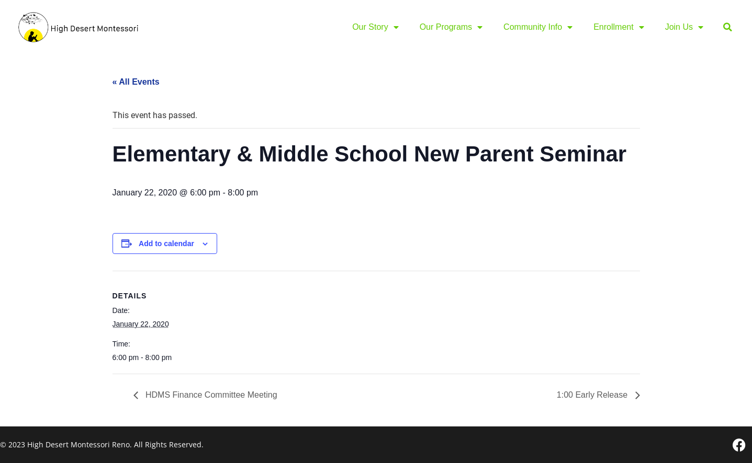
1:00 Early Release (593, 394)
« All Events (136, 81)
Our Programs (451, 27)
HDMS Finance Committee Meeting (210, 394)
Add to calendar (166, 243)
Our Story (375, 27)
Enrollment (618, 27)
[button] (727, 27)
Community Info (538, 27)
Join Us (684, 27)
